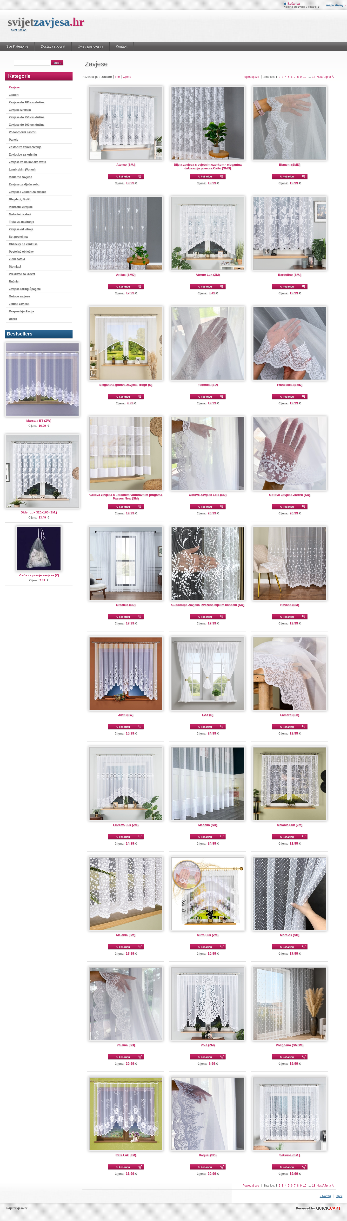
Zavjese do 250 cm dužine (26, 117)
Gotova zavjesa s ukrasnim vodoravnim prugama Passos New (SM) (125, 496)
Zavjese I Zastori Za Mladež (27, 192)
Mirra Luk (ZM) (207, 935)
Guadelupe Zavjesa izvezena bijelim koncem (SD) (207, 605)
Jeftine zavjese (19, 304)
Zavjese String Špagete (25, 289)
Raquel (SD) (208, 1155)
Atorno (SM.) (125, 164)
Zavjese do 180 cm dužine (26, 102)
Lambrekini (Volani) (22, 169)
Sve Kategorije (17, 46)
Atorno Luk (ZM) (208, 274)
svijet (45, 21)
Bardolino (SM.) (289, 274)
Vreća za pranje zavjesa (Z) (39, 575)
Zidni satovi (17, 259)
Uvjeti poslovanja (90, 46)
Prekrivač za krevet (22, 274)
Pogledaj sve (250, 77)
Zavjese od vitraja (21, 229)
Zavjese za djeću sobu (24, 184)
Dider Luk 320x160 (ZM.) (39, 512)
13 (313, 77)
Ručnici (14, 281)
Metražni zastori (20, 214)
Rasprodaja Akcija (21, 311)
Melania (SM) (125, 935)
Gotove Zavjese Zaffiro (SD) (289, 495)
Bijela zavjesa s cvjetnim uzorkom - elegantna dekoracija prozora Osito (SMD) (207, 166)
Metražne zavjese (21, 207)
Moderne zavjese (20, 177)
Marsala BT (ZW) (38, 420)
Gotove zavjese (19, 296)
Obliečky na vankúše (23, 244)
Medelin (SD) (207, 825)
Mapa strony (334, 5)
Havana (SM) (289, 605)
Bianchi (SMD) (289, 164)
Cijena (127, 77)
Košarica (294, 3)
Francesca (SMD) (289, 385)
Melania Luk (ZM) (289, 825)
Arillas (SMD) (126, 274)
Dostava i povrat (53, 46)
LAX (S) (208, 715)
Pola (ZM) (208, 1045)
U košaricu (123, 176)
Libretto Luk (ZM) (126, 825)
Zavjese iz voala (20, 110)
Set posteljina (18, 236)
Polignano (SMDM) (290, 1045)
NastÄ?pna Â (326, 77)
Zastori (14, 95)
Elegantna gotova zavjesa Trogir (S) (125, 385)
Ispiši (339, 1196)
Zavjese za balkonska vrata (27, 162)
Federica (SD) (208, 385)
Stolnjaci (15, 266)
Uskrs (13, 319)
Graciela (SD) (126, 605)
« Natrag (325, 1196)
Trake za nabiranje (21, 221)
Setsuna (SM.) (289, 1155)
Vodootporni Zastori (22, 132)
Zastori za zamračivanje (25, 147)
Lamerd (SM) (289, 715)
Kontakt (121, 46)
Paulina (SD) (126, 1045)
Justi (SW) (125, 715)
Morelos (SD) (289, 935)
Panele (13, 139)
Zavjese (14, 87)
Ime (117, 77)
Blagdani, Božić (19, 199)
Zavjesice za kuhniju (23, 154)
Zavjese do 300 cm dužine (26, 124)
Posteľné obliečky (21, 251)
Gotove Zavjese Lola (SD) (208, 495)
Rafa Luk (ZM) (125, 1155)
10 (304, 77)
